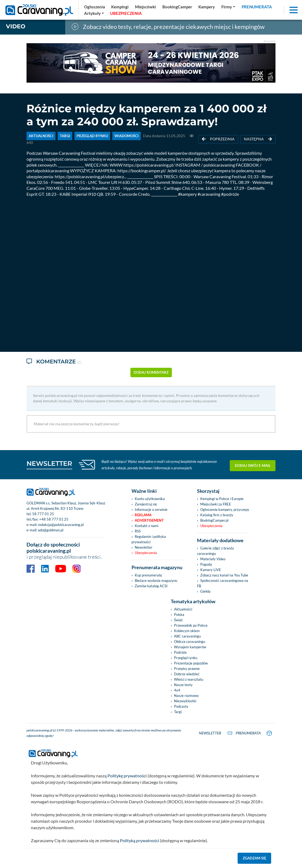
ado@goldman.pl (50, 530)
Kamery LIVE (210, 570)
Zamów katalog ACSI (151, 586)
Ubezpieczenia (146, 553)
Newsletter (143, 547)
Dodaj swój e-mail (253, 464)
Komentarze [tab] (54, 362)
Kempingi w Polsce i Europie (222, 499)
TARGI (65, 136)
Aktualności (183, 609)
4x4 (177, 690)
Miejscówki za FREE (215, 504)
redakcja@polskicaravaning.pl (61, 524)
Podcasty (181, 706)
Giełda (205, 591)
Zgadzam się (254, 858)
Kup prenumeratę (148, 575)
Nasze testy (183, 685)
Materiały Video (212, 559)
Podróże (180, 652)
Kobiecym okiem (187, 631)
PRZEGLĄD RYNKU (92, 136)
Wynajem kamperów (190, 647)
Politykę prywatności (127, 775)
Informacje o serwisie (151, 509)
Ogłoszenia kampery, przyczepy (224, 509)
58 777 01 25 (43, 514)
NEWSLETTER (49, 463)
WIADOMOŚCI (126, 136)
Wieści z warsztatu (188, 679)
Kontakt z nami (146, 526)
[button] (94, 13)
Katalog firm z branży (216, 515)
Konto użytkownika (150, 499)
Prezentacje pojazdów (191, 663)
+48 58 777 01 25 (53, 519)
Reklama (143, 515)
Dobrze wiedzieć (186, 674)
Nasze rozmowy (186, 695)
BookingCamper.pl (214, 520)
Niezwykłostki (185, 701)
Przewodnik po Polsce (191, 625)
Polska (179, 614)
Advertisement (149, 520)
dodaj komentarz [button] (151, 372)
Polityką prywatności (139, 840)
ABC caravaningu (187, 636)
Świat (178, 620)
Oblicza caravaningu (189, 641)
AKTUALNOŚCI (41, 136)
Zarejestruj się (146, 504)
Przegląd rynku (185, 658)
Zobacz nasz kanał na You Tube (224, 575)
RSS (138, 531)
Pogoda (206, 564)
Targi (178, 712)
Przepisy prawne (187, 668)
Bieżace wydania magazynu (156, 580)
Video (15, 26)
